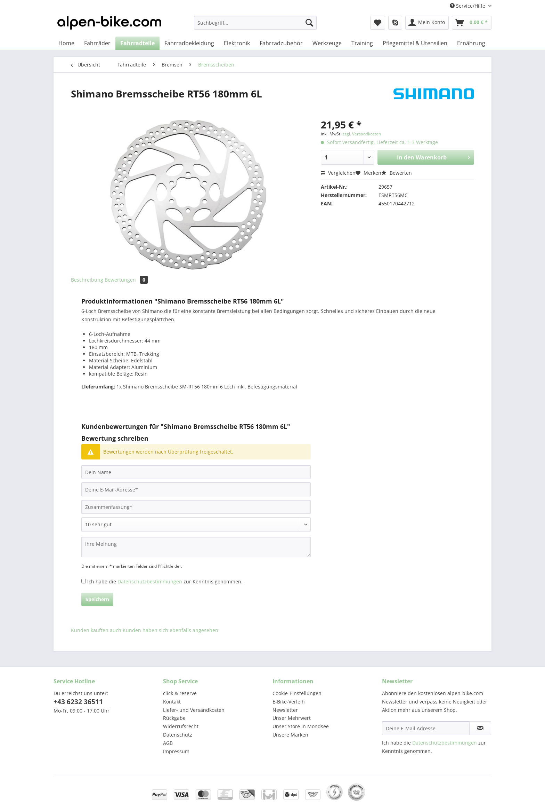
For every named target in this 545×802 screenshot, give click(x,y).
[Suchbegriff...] (255, 23)
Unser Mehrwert (291, 718)
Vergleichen (338, 173)
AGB (168, 743)
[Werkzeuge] (327, 43)
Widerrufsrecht (180, 726)
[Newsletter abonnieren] (480, 728)
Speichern (97, 599)
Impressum (176, 751)
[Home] (66, 43)
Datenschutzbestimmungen (149, 581)
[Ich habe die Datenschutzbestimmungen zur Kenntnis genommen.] (83, 581)
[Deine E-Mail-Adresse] (196, 489)
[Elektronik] (237, 43)
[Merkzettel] (377, 23)
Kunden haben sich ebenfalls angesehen (170, 630)
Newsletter (285, 710)
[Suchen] (309, 23)
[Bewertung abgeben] (196, 524)
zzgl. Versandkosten (361, 134)
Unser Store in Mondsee (300, 726)
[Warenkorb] (471, 23)
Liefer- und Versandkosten (194, 710)
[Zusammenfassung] (196, 507)
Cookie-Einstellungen (297, 693)
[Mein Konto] (427, 23)
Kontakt (172, 701)
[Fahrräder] (97, 43)
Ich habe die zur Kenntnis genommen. (165, 581)
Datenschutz (177, 734)
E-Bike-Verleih (288, 701)
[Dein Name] (196, 472)
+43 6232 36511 (78, 701)
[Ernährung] (471, 43)
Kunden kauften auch (96, 630)
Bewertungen (126, 279)
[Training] (362, 43)
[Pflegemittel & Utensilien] (415, 43)
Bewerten (396, 173)
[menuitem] (255, 26)
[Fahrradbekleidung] (189, 43)
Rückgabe (174, 718)
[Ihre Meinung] (196, 547)
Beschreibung (87, 279)
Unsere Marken (290, 734)
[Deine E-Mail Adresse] (426, 728)
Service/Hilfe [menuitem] (468, 5)
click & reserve (180, 693)
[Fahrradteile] (137, 43)
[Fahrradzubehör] (281, 43)
